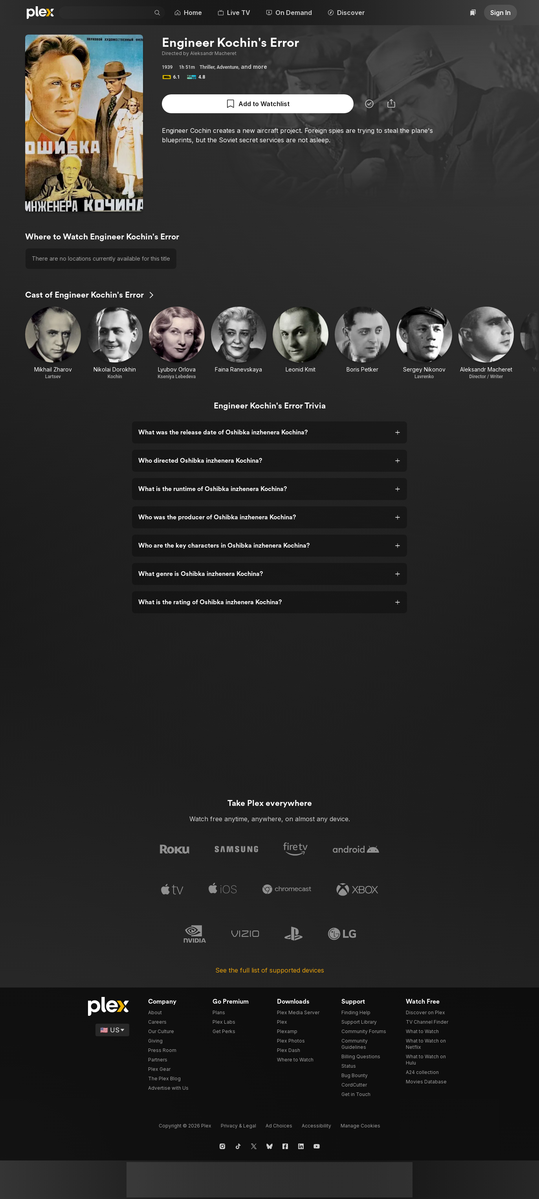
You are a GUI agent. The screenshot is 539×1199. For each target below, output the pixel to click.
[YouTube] (316, 1146)
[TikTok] (238, 1146)
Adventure (226, 67)
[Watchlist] (474, 12)
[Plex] (40, 13)
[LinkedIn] (301, 1146)
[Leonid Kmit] (300, 343)
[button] (162, 12)
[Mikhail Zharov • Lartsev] (53, 343)
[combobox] (108, 12)
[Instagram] (222, 1146)
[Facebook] (285, 1146)
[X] (254, 1146)
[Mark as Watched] (249, 103)
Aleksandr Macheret (208, 53)
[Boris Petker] (362, 343)
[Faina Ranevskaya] (239, 343)
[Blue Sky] (269, 1146)
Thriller (206, 67)
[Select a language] (122, 1030)
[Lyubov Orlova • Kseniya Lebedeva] (177, 343)
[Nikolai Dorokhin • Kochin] (115, 343)
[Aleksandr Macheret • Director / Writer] (486, 343)
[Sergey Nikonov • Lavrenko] (424, 343)
